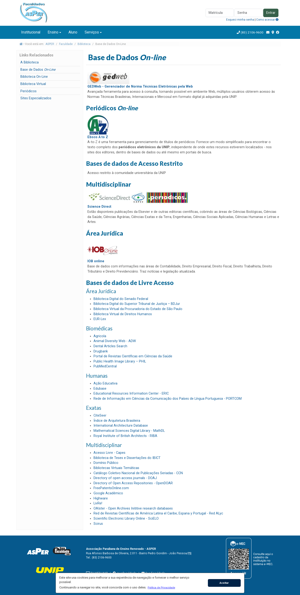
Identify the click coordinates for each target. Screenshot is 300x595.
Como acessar (267, 19)
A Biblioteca (29, 62)
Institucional (30, 32)
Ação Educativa (105, 383)
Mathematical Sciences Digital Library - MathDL (129, 431)
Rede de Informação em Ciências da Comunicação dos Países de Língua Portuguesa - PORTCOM (168, 399)
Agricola (100, 336)
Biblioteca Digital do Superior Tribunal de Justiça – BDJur (137, 304)
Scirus (98, 524)
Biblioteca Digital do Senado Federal (121, 299)
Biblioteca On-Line (34, 77)
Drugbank (101, 351)
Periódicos (28, 91)
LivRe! (98, 503)
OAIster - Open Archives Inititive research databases (133, 508)
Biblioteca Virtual (33, 84)
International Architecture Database (121, 426)
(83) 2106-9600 (252, 32)
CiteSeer (100, 416)
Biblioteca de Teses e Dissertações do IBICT (127, 458)
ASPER (49, 44)
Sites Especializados (35, 98)
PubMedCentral (105, 366)
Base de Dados (38, 70)
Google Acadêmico (108, 493)
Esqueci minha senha (240, 19)
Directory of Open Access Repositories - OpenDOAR (133, 483)
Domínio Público (106, 463)
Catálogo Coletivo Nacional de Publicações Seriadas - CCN (138, 473)
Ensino (53, 32)
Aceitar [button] (224, 582)
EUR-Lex (100, 319)
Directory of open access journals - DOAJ (125, 478)
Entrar (270, 13)
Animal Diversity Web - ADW (115, 341)
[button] (161, 587)
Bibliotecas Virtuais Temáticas (116, 468)
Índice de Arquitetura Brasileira (117, 421)
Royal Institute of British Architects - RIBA (125, 436)
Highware (101, 498)
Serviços (92, 32)
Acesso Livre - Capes (109, 453)
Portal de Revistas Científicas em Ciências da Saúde (133, 356)
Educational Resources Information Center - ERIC (131, 393)
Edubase (100, 389)
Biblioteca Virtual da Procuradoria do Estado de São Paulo (138, 309)
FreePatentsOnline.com (111, 488)
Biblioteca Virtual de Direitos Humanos (123, 314)
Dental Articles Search (110, 346)
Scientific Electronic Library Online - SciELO (126, 519)
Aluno (72, 32)
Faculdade (66, 44)
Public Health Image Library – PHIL (120, 361)
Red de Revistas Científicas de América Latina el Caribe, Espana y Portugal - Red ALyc (158, 513)
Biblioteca (84, 44)
